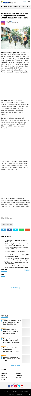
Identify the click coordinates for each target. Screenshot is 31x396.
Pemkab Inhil (19, 375)
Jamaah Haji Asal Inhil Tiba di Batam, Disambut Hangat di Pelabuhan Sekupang (12, 322)
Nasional (10, 6)
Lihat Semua (15, 287)
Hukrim (5, 6)
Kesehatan (4, 373)
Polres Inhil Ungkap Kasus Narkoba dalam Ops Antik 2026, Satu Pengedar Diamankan (11, 332)
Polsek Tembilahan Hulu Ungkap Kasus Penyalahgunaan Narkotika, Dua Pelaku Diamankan (11, 350)
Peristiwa (23, 6)
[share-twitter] (15, 230)
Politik (3, 379)
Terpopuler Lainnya (15, 365)
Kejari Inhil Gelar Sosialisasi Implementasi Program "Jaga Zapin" (11, 358)
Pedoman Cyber (14, 391)
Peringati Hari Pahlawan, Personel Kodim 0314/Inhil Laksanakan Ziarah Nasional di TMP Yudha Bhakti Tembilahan (11, 342)
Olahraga (3, 375)
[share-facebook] (9, 230)
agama (28, 6)
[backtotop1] (29, 394)
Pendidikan (4, 377)
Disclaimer (21, 391)
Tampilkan (27, 270)
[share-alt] (3, 230)
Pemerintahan (16, 6)
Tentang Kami (6, 391)
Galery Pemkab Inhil (6, 11)
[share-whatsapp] (21, 230)
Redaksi (26, 391)
